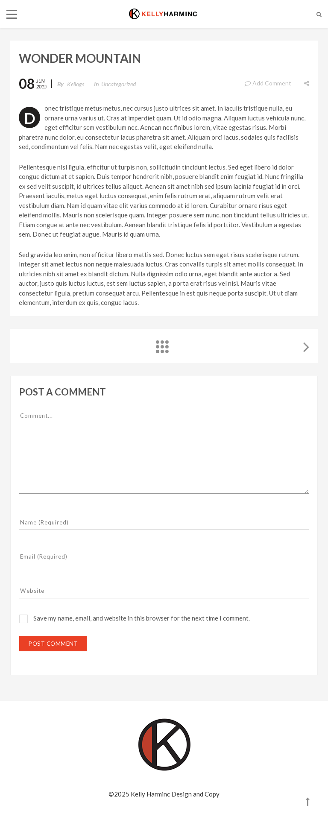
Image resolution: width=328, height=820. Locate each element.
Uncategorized (118, 84)
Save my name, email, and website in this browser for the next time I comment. (141, 618)
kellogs (75, 84)
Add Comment (267, 83)
